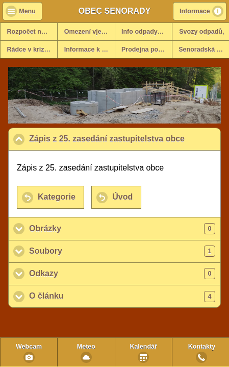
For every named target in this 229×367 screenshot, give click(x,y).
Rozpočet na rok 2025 (32, 31)
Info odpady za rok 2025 (146, 31)
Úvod (122, 196)
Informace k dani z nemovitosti (89, 49)
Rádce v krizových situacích (32, 49)
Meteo (86, 346)
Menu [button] (27, 11)
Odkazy (122, 273)
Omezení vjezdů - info (89, 31)
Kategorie (56, 196)
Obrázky (122, 228)
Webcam (29, 346)
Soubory (122, 251)
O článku (122, 296)
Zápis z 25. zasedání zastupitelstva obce (125, 138)
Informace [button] (195, 11)
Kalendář (143, 346)
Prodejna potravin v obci (146, 49)
